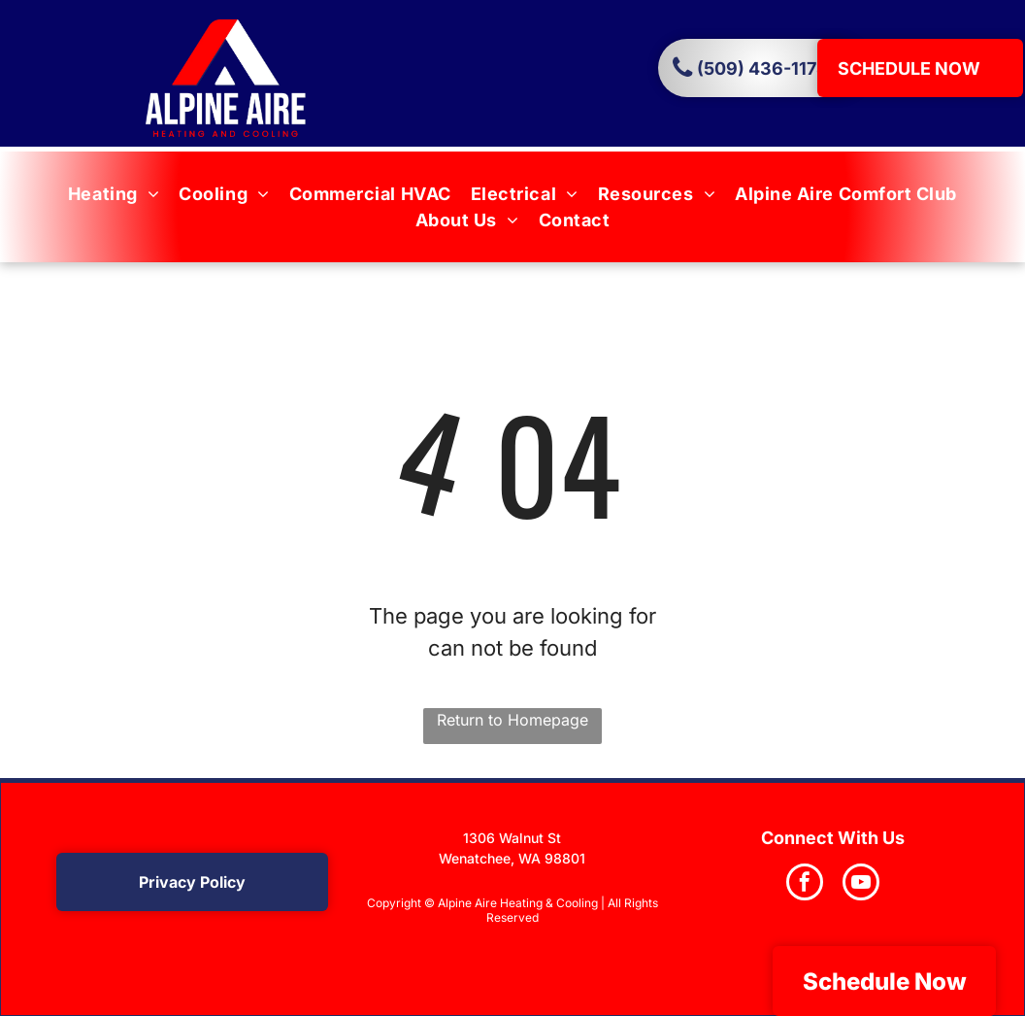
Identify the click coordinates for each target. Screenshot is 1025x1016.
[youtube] (861, 884)
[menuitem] (113, 194)
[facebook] (804, 884)
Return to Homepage (512, 719)
